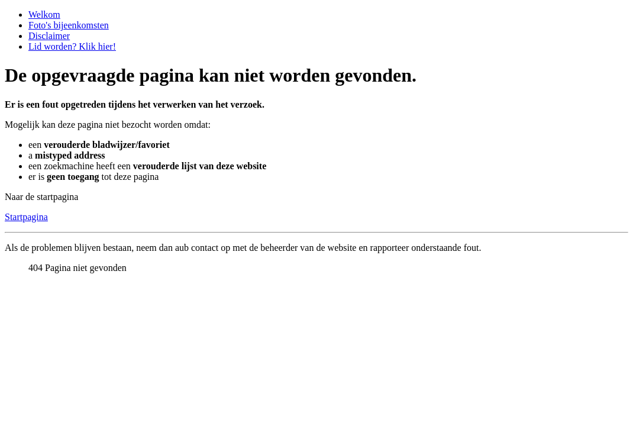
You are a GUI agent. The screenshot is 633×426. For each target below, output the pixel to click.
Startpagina (26, 217)
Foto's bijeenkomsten (68, 25)
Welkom (44, 14)
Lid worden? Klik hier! (72, 46)
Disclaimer (49, 36)
